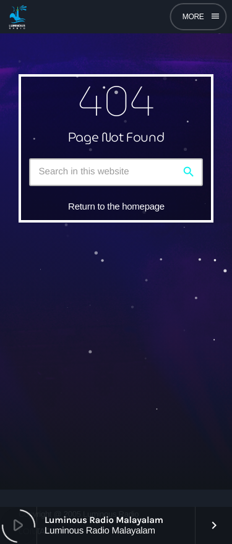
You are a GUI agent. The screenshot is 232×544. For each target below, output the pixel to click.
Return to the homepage (116, 206)
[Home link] (18, 16)
